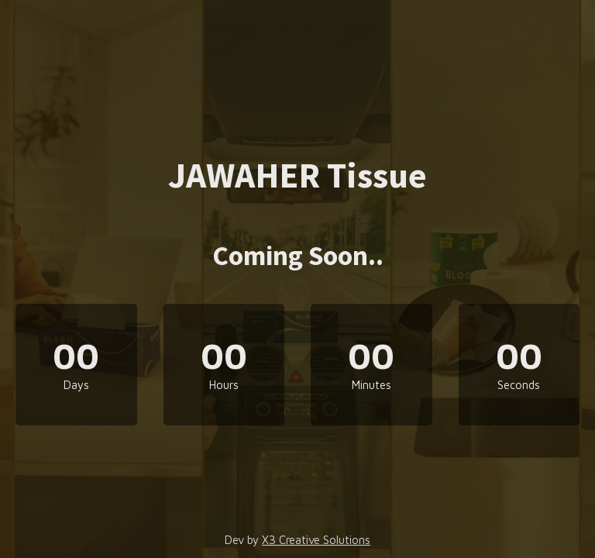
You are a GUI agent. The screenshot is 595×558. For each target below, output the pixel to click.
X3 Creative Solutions (316, 539)
